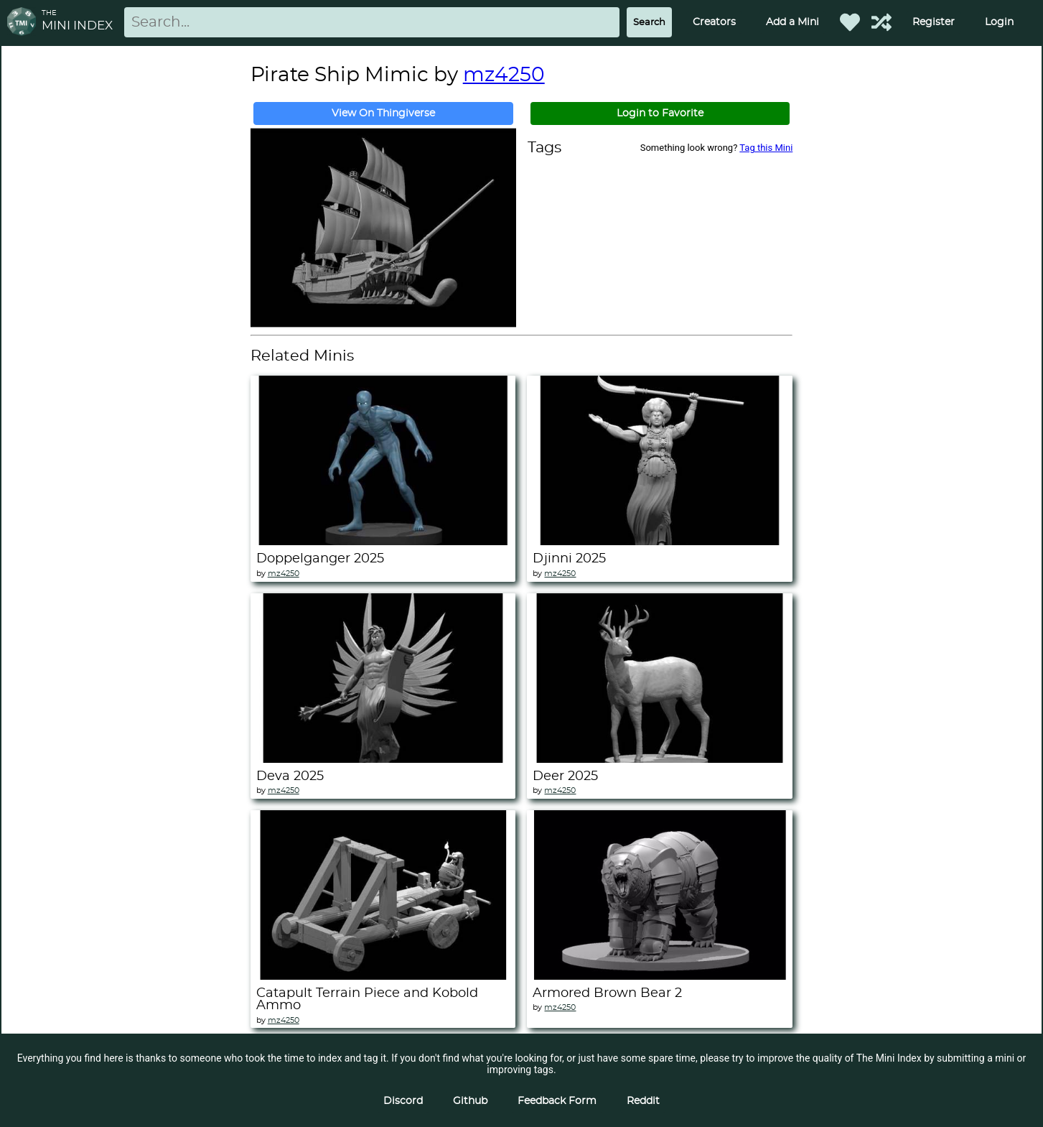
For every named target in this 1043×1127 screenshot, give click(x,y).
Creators (714, 22)
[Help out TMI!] (881, 22)
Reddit (643, 1101)
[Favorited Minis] (850, 22)
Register (933, 22)
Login (999, 22)
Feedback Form (557, 1101)
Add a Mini (792, 22)
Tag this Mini (765, 147)
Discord (403, 1101)
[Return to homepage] (24, 22)
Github (470, 1101)
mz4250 (504, 75)
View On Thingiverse (383, 113)
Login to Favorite (660, 113)
